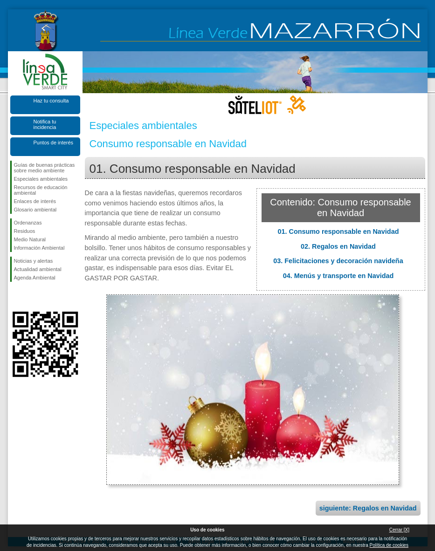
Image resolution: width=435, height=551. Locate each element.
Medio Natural (30, 239)
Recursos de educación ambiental (41, 190)
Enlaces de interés (35, 201)
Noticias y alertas (33, 261)
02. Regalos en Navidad (338, 246)
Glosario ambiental (35, 209)
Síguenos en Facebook (15, 296)
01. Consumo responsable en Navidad (338, 231)
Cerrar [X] (399, 529)
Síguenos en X (31, 296)
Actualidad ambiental (38, 269)
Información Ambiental (39, 248)
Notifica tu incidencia (45, 124)
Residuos (24, 231)
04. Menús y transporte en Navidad (338, 275)
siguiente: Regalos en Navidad (368, 508)
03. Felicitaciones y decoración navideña (338, 261)
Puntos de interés (54, 142)
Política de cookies (389, 545)
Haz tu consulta (51, 100)
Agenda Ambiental (34, 277)
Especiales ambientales (41, 179)
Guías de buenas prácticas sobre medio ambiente (44, 167)
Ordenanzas (28, 222)
